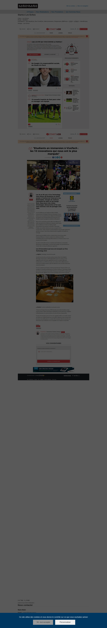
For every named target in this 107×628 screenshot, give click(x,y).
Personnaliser (65, 622)
